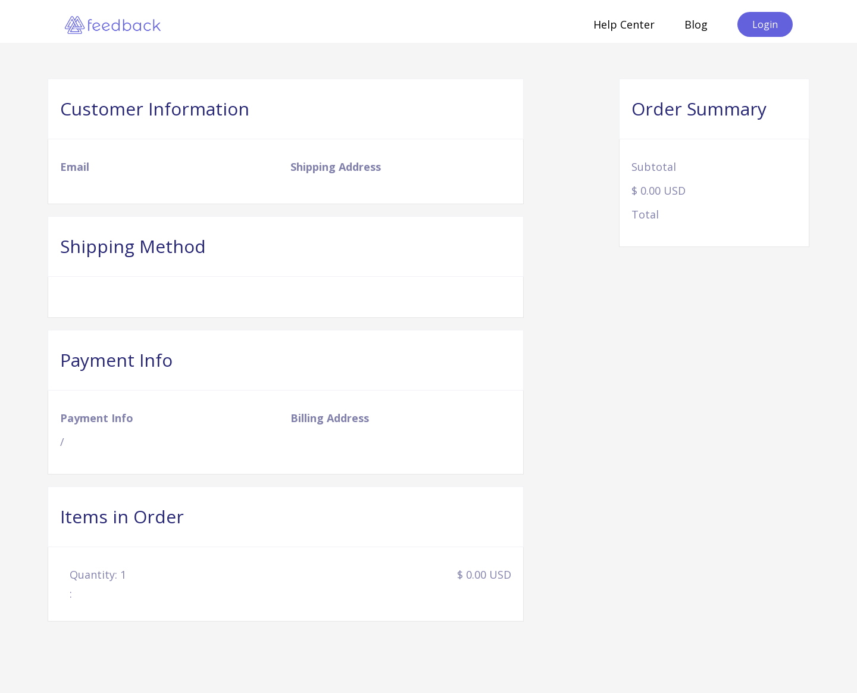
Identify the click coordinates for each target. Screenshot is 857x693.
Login (765, 24)
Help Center (624, 24)
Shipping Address (335, 167)
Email (74, 167)
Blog (696, 24)
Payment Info (96, 418)
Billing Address (329, 418)
